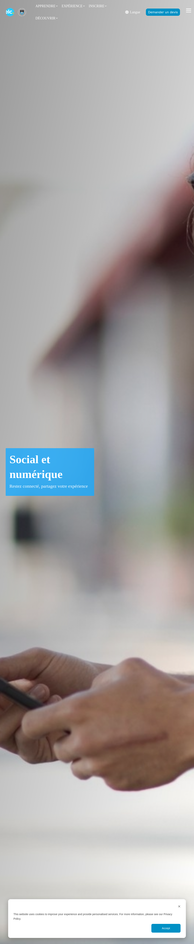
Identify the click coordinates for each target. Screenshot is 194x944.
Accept (166, 928)
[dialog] (97, 918)
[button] (188, 10)
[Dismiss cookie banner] (179, 907)
